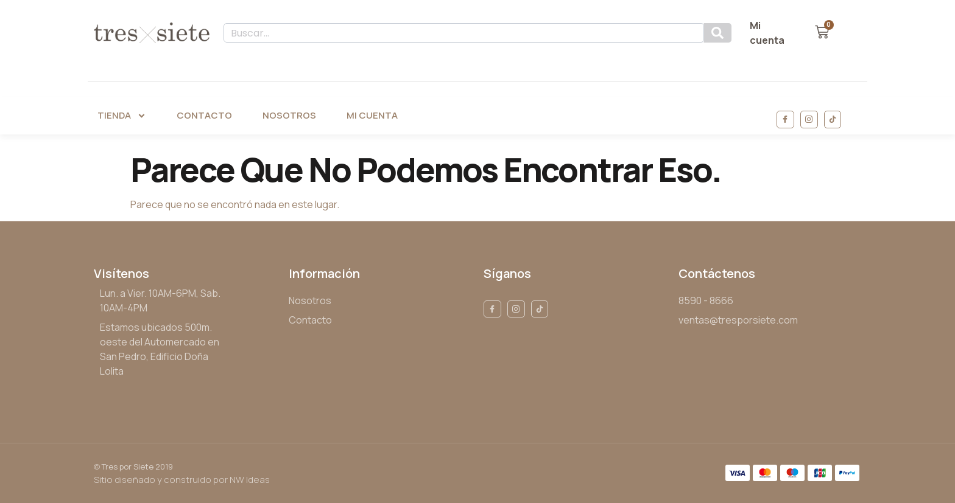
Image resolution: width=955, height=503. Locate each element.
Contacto (204, 115)
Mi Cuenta (372, 115)
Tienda (121, 116)
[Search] (717, 33)
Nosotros (289, 115)
